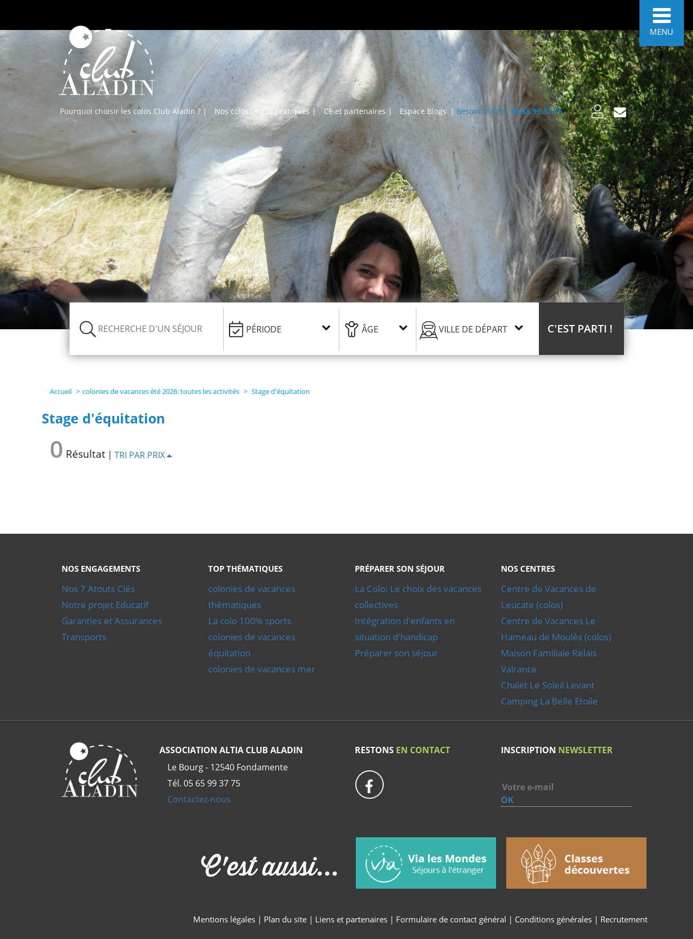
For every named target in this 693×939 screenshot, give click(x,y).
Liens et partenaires (352, 919)
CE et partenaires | (358, 111)
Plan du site (285, 919)
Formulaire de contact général (451, 919)
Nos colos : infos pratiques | (265, 111)
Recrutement (624, 919)
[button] (581, 328)
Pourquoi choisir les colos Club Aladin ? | (133, 111)
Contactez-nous (199, 799)
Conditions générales (553, 919)
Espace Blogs (423, 111)
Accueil (61, 391)
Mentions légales (224, 919)
